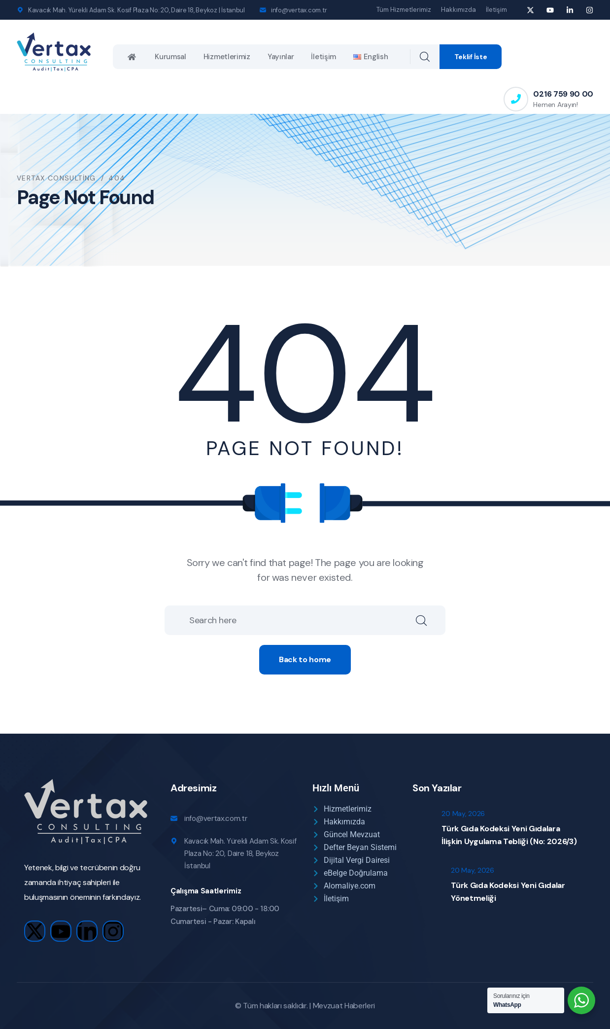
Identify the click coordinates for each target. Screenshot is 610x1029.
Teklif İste (470, 56)
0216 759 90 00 (563, 94)
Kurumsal (170, 57)
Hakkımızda (458, 9)
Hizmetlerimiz (226, 57)
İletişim (496, 9)
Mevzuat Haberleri (344, 1005)
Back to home (305, 659)
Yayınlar (281, 57)
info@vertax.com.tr (299, 10)
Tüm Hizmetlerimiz (403, 9)
